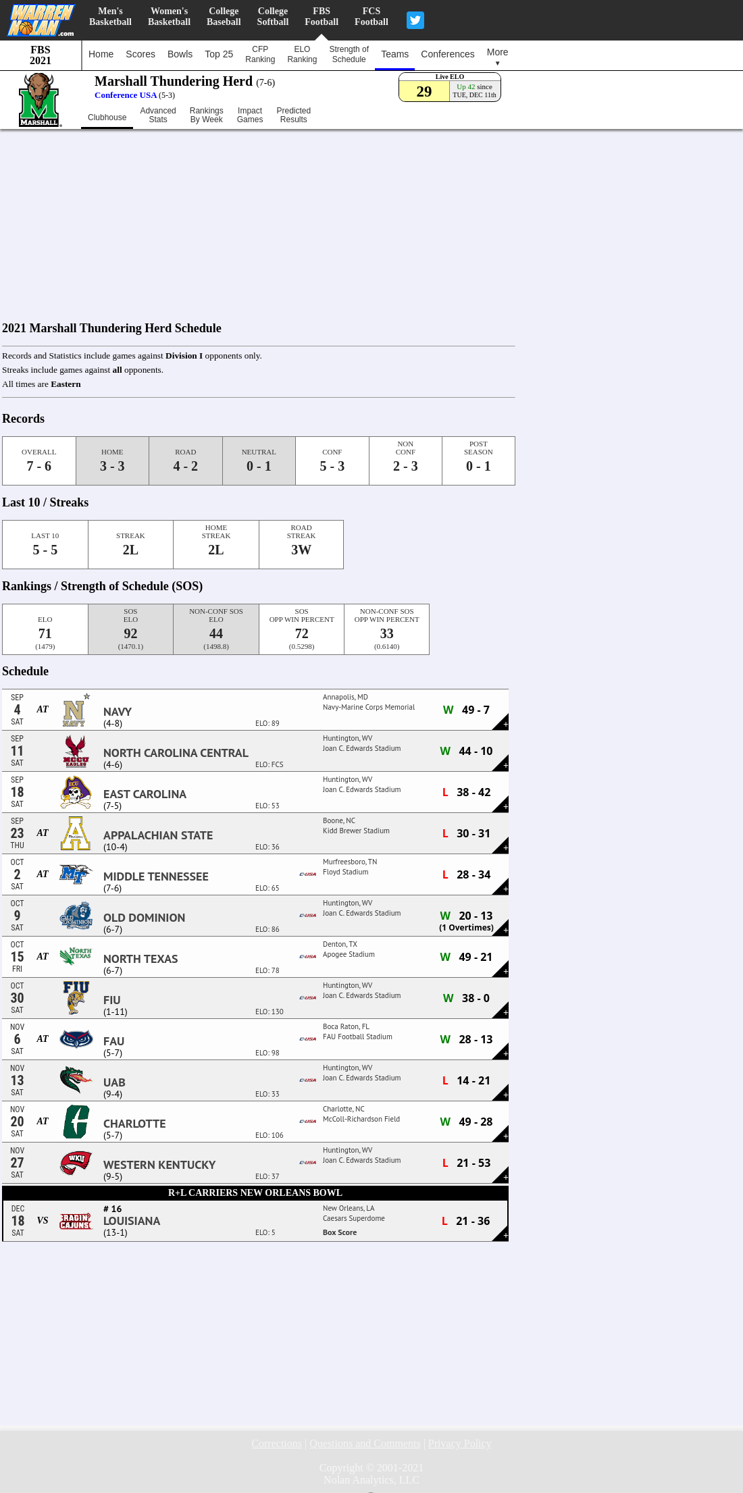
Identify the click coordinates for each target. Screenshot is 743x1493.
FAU (113, 1041)
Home (100, 54)
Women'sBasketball (169, 16)
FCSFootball (371, 16)
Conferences (447, 54)
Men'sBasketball (110, 16)
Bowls (180, 54)
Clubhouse (107, 117)
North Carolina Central (176, 753)
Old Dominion (144, 917)
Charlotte (134, 1123)
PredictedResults (293, 115)
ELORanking (302, 54)
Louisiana (131, 1221)
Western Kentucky (159, 1165)
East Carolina (144, 794)
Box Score (340, 1232)
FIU (112, 1000)
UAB (114, 1082)
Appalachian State (158, 835)
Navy (117, 711)
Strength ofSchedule (349, 54)
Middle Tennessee (156, 876)
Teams (395, 54)
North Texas (140, 959)
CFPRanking (260, 54)
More (498, 57)
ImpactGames (250, 115)
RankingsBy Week (207, 115)
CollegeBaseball (224, 16)
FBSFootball (321, 16)
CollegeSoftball (273, 16)
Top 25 (219, 54)
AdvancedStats (158, 115)
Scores (140, 54)
